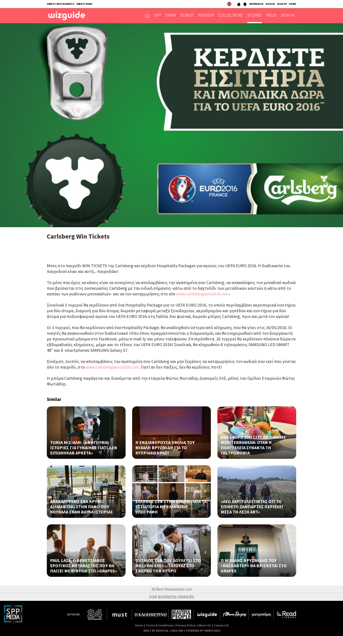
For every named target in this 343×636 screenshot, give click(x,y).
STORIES (254, 16)
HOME (292, 3)
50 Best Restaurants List (171, 589)
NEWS (271, 16)
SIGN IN (270, 3)
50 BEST (187, 16)
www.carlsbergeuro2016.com (202, 293)
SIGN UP (282, 3)
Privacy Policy (186, 625)
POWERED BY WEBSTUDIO (203, 631)
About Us (204, 625)
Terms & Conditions (159, 625)
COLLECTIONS (230, 16)
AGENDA (206, 16)
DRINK (170, 16)
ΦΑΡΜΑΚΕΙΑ (256, 3)
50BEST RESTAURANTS (60, 3)
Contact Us (221, 625)
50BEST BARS (84, 3)
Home (139, 625)
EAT (157, 16)
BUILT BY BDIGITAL (156, 631)
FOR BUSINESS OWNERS (171, 597)
